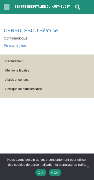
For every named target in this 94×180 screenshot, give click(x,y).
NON (55, 172)
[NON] (87, 166)
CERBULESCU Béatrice (31, 30)
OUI (41, 172)
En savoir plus (15, 46)
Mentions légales (17, 70)
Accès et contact (16, 80)
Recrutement (14, 61)
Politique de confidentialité (23, 89)
